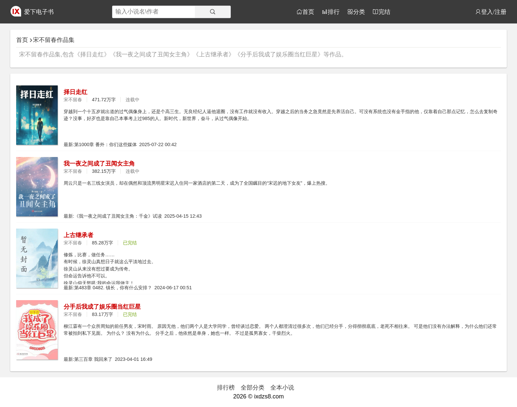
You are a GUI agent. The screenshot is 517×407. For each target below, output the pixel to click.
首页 (308, 12)
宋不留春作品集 (54, 40)
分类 (359, 12)
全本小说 (282, 387)
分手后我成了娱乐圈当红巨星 (102, 306)
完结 (384, 12)
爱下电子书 (39, 12)
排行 (334, 12)
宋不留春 (73, 99)
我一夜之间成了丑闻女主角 (99, 163)
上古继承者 (78, 235)
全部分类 (252, 387)
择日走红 (75, 92)
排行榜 (226, 387)
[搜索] (212, 12)
